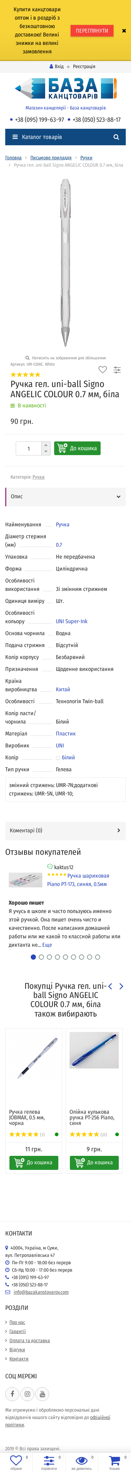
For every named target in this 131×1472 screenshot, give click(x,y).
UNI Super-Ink (71, 621)
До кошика (83, 448)
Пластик (66, 733)
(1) (27, 1134)
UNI (60, 745)
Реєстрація (84, 66)
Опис (17, 496)
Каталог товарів (37, 137)
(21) (88, 1134)
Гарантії (17, 1331)
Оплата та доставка (29, 1341)
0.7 (59, 544)
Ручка (63, 524)
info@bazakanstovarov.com (41, 1292)
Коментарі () (26, 830)
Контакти (19, 1359)
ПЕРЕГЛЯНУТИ (92, 30)
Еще (47, 944)
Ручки (86, 158)
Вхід (57, 66)
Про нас (17, 1322)
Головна (13, 158)
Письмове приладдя (51, 158)
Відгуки (17, 1350)
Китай (63, 689)
